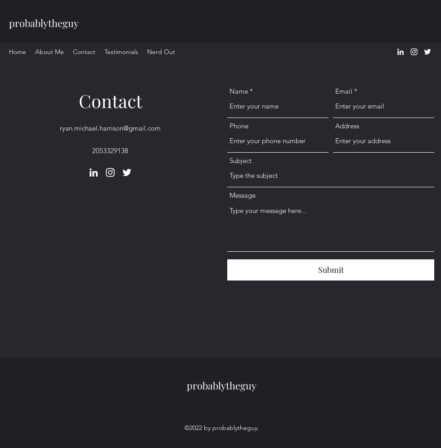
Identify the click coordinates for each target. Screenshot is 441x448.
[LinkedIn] (400, 51)
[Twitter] (427, 51)
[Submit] (330, 270)
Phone (239, 125)
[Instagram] (414, 51)
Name (239, 91)
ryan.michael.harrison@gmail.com (110, 128)
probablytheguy (44, 23)
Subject (241, 160)
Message (243, 195)
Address (347, 125)
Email (343, 91)
